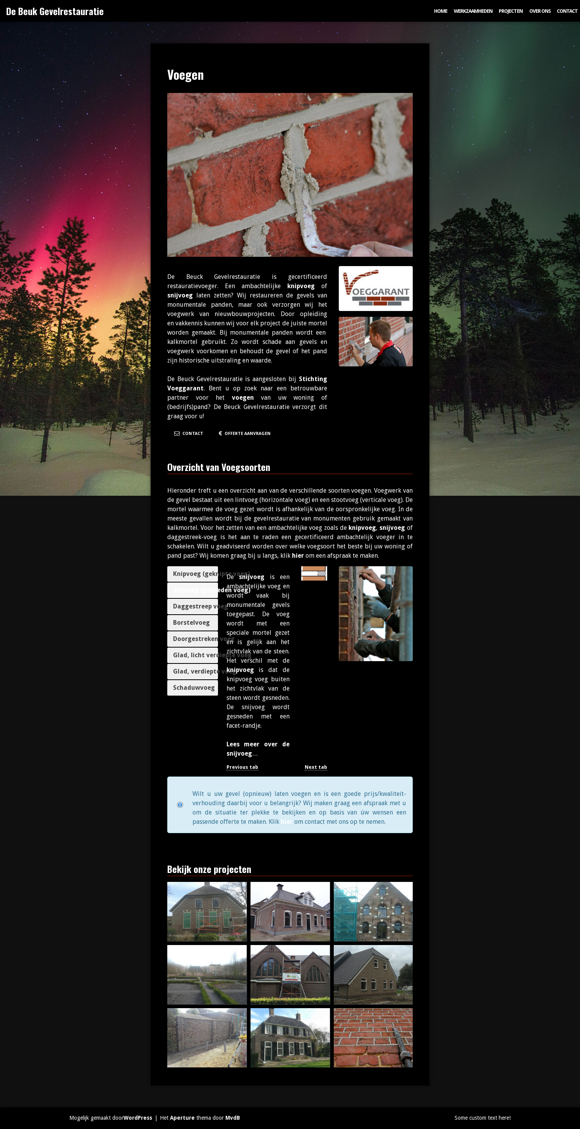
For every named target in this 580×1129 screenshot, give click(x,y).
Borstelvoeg (191, 622)
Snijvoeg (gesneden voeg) (195, 590)
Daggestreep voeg (195, 606)
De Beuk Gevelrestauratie (55, 11)
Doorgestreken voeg (195, 639)
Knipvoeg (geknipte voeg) (195, 573)
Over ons (540, 11)
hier (298, 555)
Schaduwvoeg (194, 687)
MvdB (232, 1118)
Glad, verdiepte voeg (195, 671)
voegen (243, 397)
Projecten (511, 11)
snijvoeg (180, 295)
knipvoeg (301, 286)
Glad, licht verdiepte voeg (195, 655)
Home (440, 11)
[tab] (192, 574)
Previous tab (242, 767)
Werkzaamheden (473, 11)
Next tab (316, 767)
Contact (567, 11)
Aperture (182, 1118)
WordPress (138, 1118)
